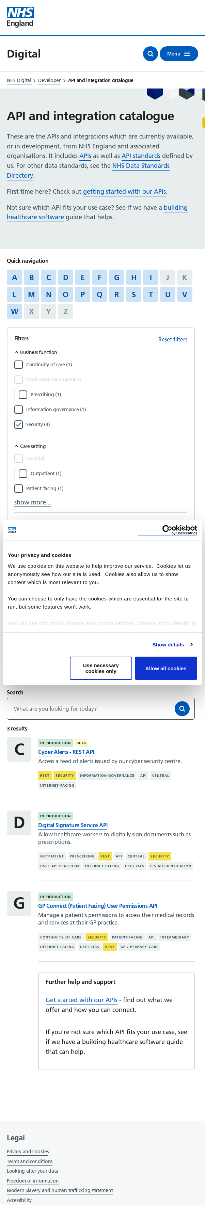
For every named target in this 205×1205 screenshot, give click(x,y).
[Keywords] (101, 709)
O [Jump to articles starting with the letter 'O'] (65, 294)
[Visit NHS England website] (20, 17)
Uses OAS (134, 866)
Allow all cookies (166, 668)
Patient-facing (127, 937)
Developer (49, 80)
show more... (32, 502)
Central (160, 775)
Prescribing (82, 856)
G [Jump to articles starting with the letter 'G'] (117, 277)
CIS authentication (170, 866)
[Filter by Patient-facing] (106, 488)
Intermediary (174, 937)
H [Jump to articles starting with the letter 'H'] (134, 277)
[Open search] (150, 53)
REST (45, 775)
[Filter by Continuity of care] (106, 364)
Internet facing (57, 785)
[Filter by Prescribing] (109, 394)
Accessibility (19, 1200)
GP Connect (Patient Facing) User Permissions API (97, 905)
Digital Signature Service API (72, 825)
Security (65, 775)
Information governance (107, 775)
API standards (141, 156)
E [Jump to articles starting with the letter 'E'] (83, 277)
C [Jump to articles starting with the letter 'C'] (48, 277)
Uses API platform (59, 866)
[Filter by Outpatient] (109, 473)
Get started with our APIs (81, 1000)
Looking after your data (32, 1171)
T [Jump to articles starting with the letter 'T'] (151, 294)
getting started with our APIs (124, 191)
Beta (81, 743)
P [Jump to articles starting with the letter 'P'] (83, 294)
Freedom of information (33, 1181)
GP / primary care (140, 947)
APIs (85, 156)
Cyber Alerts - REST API (66, 752)
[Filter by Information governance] (106, 409)
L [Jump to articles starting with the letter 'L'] (14, 294)
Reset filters (172, 339)
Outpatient (52, 856)
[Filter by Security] (106, 424)
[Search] (182, 708)
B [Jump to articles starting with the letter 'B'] (31, 277)
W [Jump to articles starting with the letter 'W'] (14, 311)
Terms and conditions (29, 1161)
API (143, 775)
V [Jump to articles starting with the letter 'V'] (184, 294)
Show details (168, 644)
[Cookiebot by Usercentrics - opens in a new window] (167, 530)
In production (55, 743)
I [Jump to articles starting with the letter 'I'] (151, 277)
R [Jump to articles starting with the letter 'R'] (116, 294)
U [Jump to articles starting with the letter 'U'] (168, 294)
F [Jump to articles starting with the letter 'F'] (99, 277)
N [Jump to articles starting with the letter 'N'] (48, 294)
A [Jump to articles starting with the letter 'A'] (14, 277)
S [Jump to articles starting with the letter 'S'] (134, 294)
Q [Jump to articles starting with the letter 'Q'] (99, 294)
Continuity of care (61, 937)
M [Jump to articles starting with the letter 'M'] (31, 294)
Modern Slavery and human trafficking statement (60, 1190)
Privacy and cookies (27, 1151)
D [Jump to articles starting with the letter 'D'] (65, 277)
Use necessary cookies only (101, 668)
